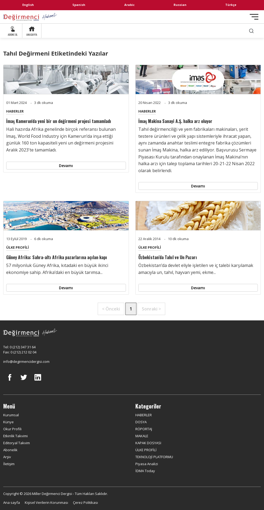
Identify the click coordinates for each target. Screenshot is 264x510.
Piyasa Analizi (146, 463)
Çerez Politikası (85, 502)
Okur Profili (12, 428)
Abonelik (10, 449)
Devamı (66, 165)
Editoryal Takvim (16, 442)
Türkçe (230, 5)
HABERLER (15, 111)
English (28, 5)
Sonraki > (151, 309)
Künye (8, 421)
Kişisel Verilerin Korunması (46, 502)
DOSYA (141, 421)
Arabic (129, 5)
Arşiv (7, 456)
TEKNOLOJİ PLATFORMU (154, 456)
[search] (251, 31)
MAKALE (141, 435)
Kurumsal (11, 415)
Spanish (78, 5)
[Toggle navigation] (254, 17)
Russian (180, 5)
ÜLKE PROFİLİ (17, 247)
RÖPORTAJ (143, 428)
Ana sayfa (11, 502)
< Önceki (111, 309)
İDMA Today (145, 470)
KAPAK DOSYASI (148, 442)
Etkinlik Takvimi (15, 435)
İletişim (9, 463)
